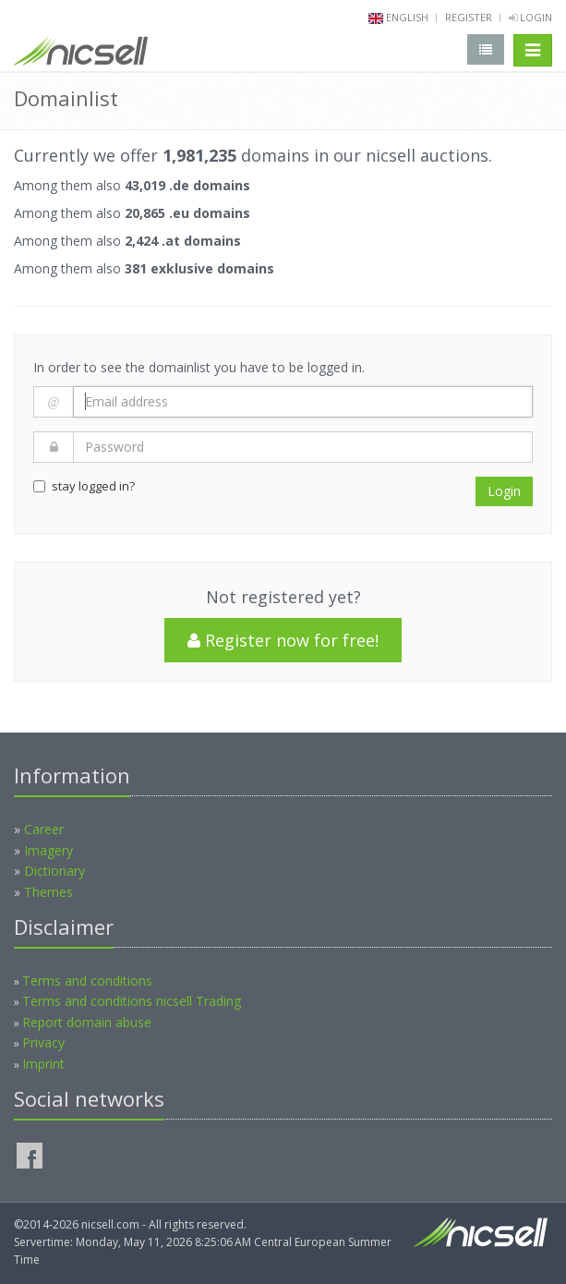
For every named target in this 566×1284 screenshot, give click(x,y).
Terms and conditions (87, 980)
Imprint (43, 1063)
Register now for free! (283, 640)
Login (530, 17)
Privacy (43, 1042)
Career (44, 829)
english (407, 17)
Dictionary (54, 870)
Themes (48, 892)
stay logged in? (84, 486)
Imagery (48, 850)
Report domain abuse (86, 1022)
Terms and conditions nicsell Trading (131, 1001)
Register (468, 17)
